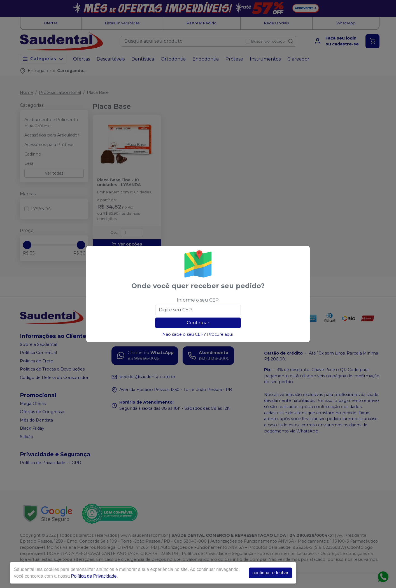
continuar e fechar (270, 572)
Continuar (198, 322)
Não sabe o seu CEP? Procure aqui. (198, 334)
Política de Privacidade (94, 576)
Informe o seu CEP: (198, 300)
